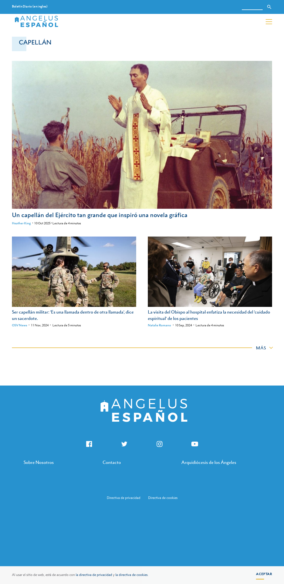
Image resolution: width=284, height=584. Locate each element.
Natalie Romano (159, 325)
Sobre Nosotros (39, 462)
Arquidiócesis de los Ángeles (208, 462)
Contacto (112, 462)
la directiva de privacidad (94, 575)
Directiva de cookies (163, 498)
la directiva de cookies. (131, 575)
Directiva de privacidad (123, 498)
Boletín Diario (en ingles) (30, 6)
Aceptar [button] (264, 574)
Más (261, 348)
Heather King (21, 223)
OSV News (19, 325)
